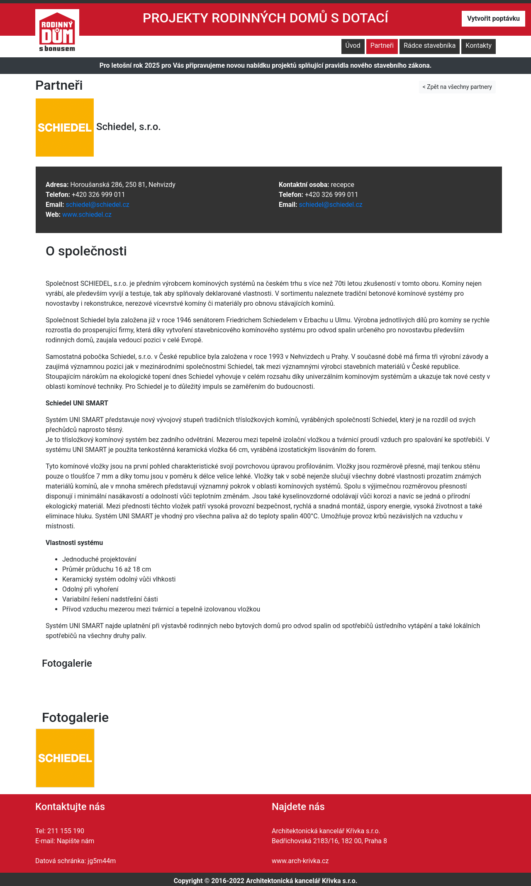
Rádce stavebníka (429, 45)
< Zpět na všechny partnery (457, 86)
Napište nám (76, 841)
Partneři (382, 45)
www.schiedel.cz (87, 214)
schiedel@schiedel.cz (97, 205)
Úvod (353, 45)
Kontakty (478, 45)
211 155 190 (65, 831)
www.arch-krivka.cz (300, 861)
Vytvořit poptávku (493, 18)
